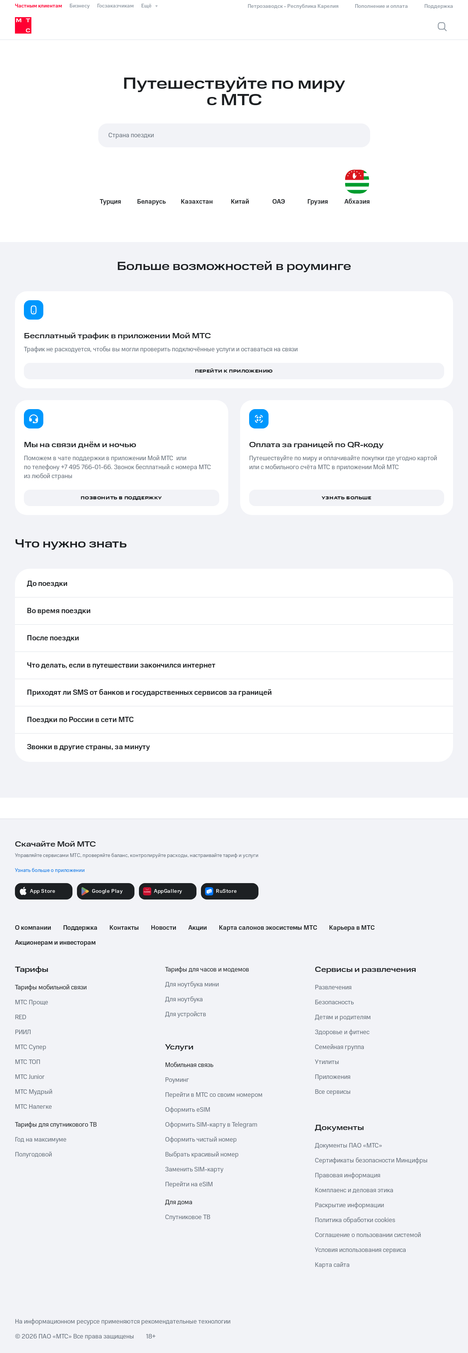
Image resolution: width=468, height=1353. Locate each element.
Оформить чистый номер (201, 1139)
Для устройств (185, 1014)
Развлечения (333, 987)
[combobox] (234, 135)
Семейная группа (339, 1047)
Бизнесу (79, 6)
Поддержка (80, 927)
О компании (33, 927)
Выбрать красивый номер (202, 1154)
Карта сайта (332, 1265)
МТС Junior (29, 1077)
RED (20, 1017)
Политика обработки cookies (355, 1220)
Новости (163, 927)
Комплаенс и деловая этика (354, 1190)
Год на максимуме (40, 1139)
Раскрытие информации (349, 1205)
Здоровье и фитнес (342, 1032)
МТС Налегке (33, 1106)
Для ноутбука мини (192, 984)
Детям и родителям (343, 1017)
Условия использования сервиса (360, 1250)
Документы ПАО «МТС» (348, 1145)
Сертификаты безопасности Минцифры (371, 1160)
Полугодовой (33, 1154)
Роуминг (177, 1080)
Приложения (332, 1077)
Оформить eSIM (187, 1109)
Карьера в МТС (352, 927)
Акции (197, 927)
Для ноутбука (184, 999)
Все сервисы (333, 1091)
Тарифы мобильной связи (51, 987)
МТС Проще (31, 1002)
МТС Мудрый (33, 1091)
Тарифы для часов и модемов (207, 969)
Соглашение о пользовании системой (368, 1235)
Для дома (178, 1202)
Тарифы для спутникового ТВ (56, 1124)
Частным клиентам (38, 6)
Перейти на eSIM (189, 1184)
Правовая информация (347, 1175)
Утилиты (327, 1062)
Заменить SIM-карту (194, 1169)
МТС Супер (30, 1047)
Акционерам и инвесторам (55, 942)
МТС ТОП (27, 1062)
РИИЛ (23, 1032)
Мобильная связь (189, 1065)
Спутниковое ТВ (187, 1217)
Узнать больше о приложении (50, 870)
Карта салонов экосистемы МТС (268, 927)
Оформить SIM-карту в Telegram (211, 1124)
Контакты (124, 927)
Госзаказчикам (115, 6)
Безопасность (334, 1002)
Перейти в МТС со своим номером (214, 1094)
